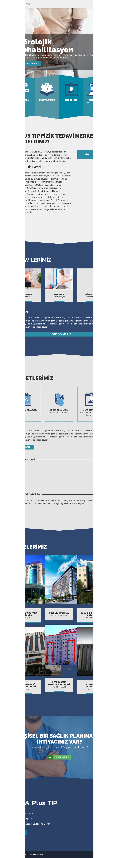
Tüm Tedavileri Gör (41, 334)
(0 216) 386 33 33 (24, 813)
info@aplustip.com (24, 818)
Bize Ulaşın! (57, 757)
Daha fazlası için (29, 63)
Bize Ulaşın (21, 447)
